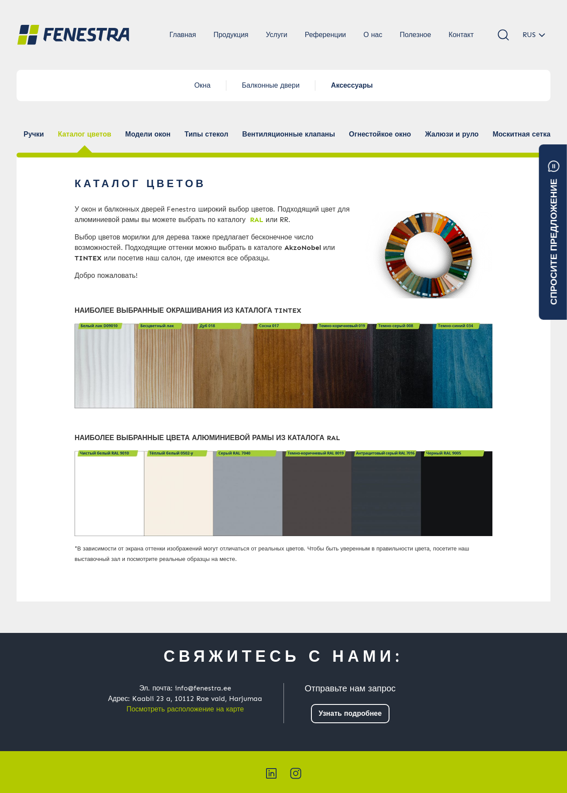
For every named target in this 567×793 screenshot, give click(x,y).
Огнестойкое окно (380, 134)
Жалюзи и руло (451, 134)
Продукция (230, 35)
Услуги (276, 35)
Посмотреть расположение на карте (185, 709)
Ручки (34, 134)
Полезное (415, 35)
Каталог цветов (84, 134)
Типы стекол (206, 134)
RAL (256, 219)
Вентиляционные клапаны (288, 134)
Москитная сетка (521, 134)
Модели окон (148, 134)
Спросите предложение (554, 232)
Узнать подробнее (350, 713)
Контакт (461, 35)
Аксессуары (352, 85)
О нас (372, 35)
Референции (325, 35)
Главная (183, 35)
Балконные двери (271, 85)
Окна (202, 85)
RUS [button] (529, 35)
